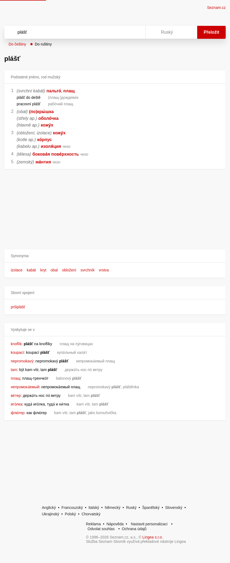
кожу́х (47, 125)
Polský (70, 514)
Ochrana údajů (134, 529)
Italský (94, 507)
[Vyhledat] (68, 32)
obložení (69, 270)
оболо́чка (48, 118)
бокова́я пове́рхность (55, 154)
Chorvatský (91, 514)
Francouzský (72, 507)
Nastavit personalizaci (149, 524)
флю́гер (17, 413)
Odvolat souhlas (101, 529)
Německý (112, 507)
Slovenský (173, 507)
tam (14, 370)
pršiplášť (18, 307)
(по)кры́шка (41, 111)
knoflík (16, 344)
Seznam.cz (216, 7)
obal (54, 270)
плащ (69, 91)
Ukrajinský (50, 514)
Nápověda (115, 524)
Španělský (151, 507)
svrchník (87, 270)
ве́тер (16, 395)
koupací (17, 352)
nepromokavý (22, 361)
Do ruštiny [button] (43, 44)
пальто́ (54, 91)
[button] (115, 256)
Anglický (49, 507)
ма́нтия (43, 162)
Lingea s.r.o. (152, 537)
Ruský (131, 507)
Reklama (93, 524)
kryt (43, 270)
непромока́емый (25, 387)
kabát (31, 270)
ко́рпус (44, 139)
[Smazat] (124, 32)
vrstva (104, 270)
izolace (17, 270)
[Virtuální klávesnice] (136, 32)
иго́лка (16, 404)
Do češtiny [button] (17, 44)
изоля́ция (51, 146)
